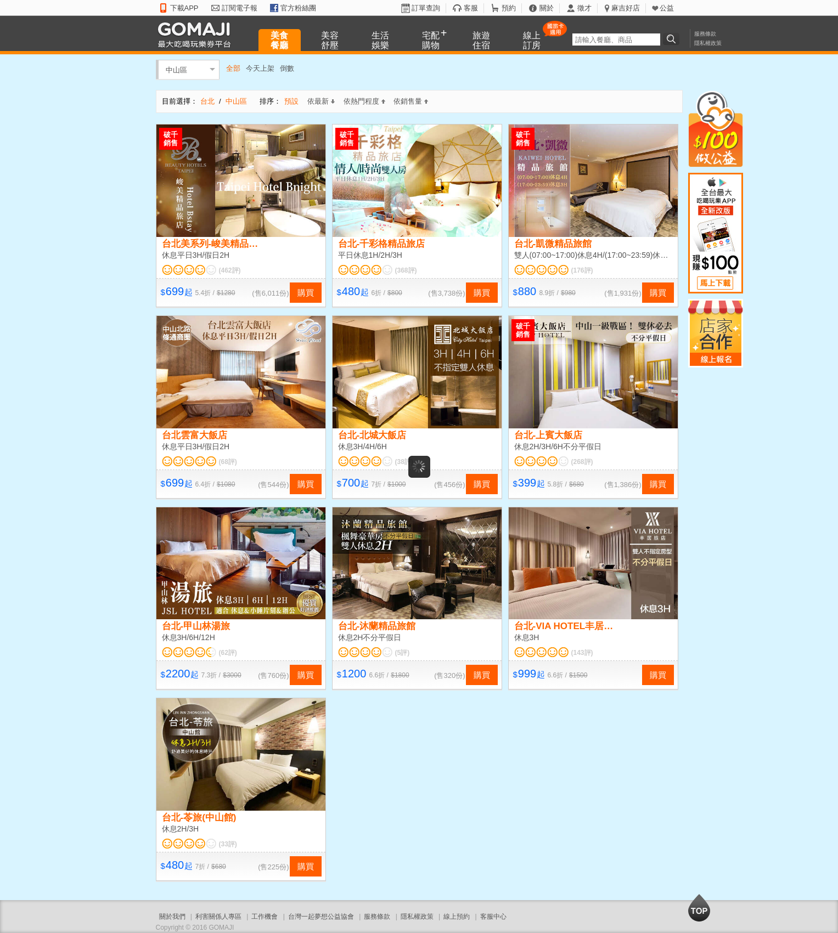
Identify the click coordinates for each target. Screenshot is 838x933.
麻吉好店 (625, 8)
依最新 (321, 101)
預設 (291, 101)
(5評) (402, 653)
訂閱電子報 (239, 8)
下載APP (184, 8)
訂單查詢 (426, 8)
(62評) (228, 653)
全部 (233, 68)
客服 (471, 8)
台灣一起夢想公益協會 (321, 916)
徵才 (584, 8)
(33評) (228, 844)
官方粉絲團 (298, 8)
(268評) (582, 462)
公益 (667, 8)
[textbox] (616, 39)
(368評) (406, 270)
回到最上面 (699, 908)
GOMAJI (197, 34)
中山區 (176, 69)
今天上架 (260, 68)
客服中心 (493, 916)
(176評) (582, 270)
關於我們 (172, 916)
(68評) (228, 462)
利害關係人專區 (218, 916)
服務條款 (705, 34)
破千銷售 (171, 139)
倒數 (287, 68)
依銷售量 (410, 101)
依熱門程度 (364, 101)
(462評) (230, 270)
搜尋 (673, 39)
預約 (509, 8)
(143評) (582, 653)
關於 (546, 8)
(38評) (404, 462)
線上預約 (456, 916)
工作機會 (264, 916)
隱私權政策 (708, 43)
